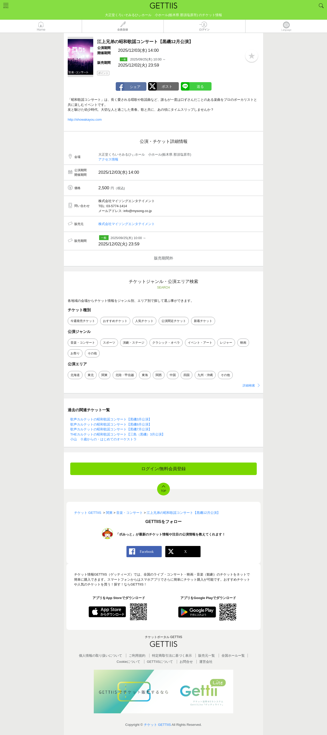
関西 (159, 375)
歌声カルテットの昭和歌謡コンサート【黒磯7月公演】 (111, 429)
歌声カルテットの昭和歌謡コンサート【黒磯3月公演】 (111, 419)
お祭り (75, 353)
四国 (186, 375)
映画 (243, 342)
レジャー (226, 342)
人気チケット (144, 321)
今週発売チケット (83, 321)
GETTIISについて (160, 662)
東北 (91, 375)
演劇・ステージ (133, 342)
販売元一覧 (206, 655)
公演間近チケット (173, 321)
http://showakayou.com (85, 119)
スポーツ (109, 342)
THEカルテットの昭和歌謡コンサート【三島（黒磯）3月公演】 (117, 434)
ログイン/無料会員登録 (163, 468)
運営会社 (206, 662)
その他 (92, 353)
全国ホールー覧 (233, 655)
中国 (173, 375)
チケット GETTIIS (157, 725)
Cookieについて (128, 662)
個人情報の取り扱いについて (100, 655)
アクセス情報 (108, 159)
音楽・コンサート (83, 342)
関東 (104, 375)
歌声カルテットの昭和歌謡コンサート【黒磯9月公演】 (111, 424)
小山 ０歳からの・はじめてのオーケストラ (103, 439)
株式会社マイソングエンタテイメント (126, 224)
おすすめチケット (115, 321)
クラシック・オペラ (166, 342)
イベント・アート (200, 342)
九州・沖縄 (205, 375)
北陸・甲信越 (124, 375)
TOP (163, 491)
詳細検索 (249, 385)
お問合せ (186, 662)
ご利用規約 (137, 655)
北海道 (75, 375)
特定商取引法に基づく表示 (172, 655)
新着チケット (203, 321)
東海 (145, 375)
